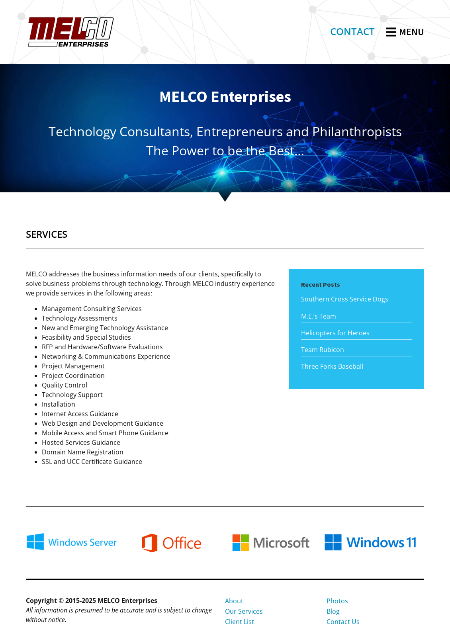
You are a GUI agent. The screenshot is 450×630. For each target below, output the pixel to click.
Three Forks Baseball (332, 366)
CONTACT (352, 31)
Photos (337, 601)
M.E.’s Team (318, 316)
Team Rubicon (322, 349)
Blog (333, 611)
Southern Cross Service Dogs (344, 299)
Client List (239, 621)
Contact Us (343, 621)
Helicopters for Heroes (335, 333)
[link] (352, 32)
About (234, 601)
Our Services (244, 611)
